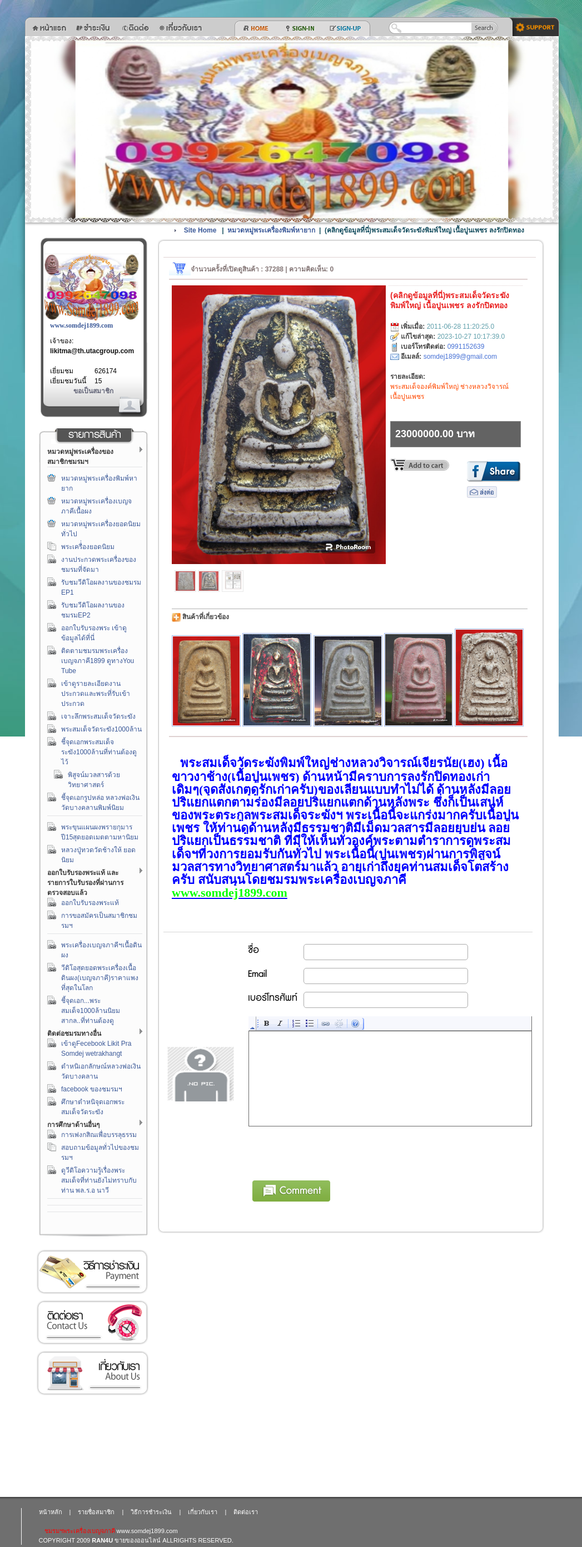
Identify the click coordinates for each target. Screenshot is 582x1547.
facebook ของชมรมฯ (91, 1089)
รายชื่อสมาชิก (96, 1512)
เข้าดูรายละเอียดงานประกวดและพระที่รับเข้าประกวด (95, 694)
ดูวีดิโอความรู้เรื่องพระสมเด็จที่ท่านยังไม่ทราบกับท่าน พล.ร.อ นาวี (99, 1180)
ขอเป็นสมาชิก (93, 391)
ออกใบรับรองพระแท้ (90, 903)
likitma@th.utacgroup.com (92, 351)
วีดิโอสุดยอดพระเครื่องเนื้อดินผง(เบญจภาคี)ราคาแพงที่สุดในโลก (99, 978)
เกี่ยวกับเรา (92, 1373)
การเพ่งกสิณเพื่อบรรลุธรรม (99, 1135)
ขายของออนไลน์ (138, 1540)
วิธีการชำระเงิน (92, 1271)
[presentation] (333, 1151)
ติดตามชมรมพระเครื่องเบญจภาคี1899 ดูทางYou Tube (97, 661)
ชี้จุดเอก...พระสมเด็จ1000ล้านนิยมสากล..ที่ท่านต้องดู (90, 1011)
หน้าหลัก (50, 1512)
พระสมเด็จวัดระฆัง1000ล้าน (101, 729)
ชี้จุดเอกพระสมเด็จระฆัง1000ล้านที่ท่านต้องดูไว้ (99, 752)
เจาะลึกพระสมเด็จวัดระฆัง (98, 716)
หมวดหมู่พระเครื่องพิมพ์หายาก (271, 230)
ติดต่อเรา (92, 1322)
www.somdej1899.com (81, 325)
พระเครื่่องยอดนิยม (88, 547)
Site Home (200, 230)
